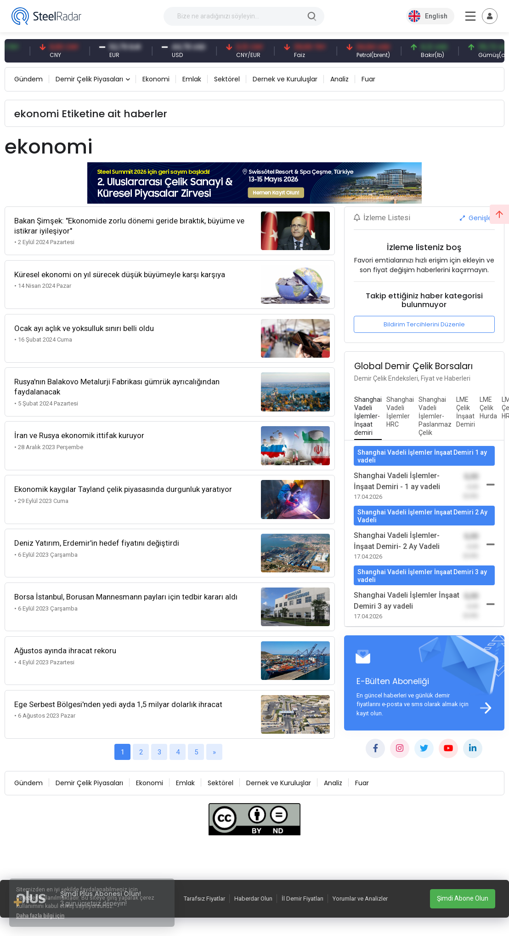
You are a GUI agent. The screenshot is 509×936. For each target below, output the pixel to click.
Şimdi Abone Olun (462, 898)
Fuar (368, 79)
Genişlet (477, 218)
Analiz (339, 79)
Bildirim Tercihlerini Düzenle (424, 324)
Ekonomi (156, 79)
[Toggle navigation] (490, 16)
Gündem (28, 79)
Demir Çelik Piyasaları (89, 79)
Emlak (191, 79)
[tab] (368, 416)
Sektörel (227, 79)
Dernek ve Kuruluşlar (285, 79)
